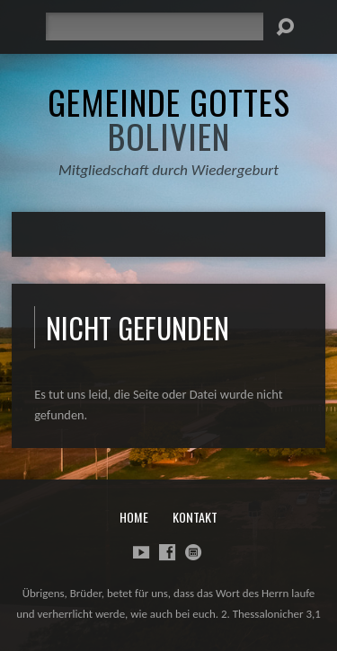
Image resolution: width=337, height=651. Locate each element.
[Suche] (154, 26)
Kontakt (195, 516)
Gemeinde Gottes (169, 118)
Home (134, 516)
